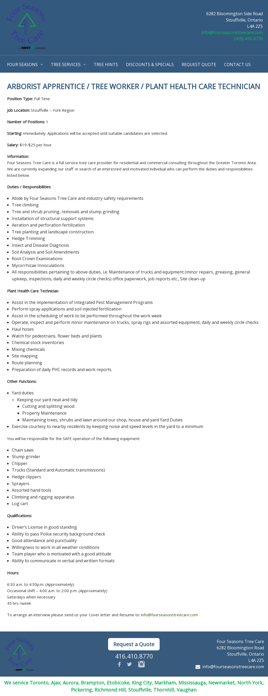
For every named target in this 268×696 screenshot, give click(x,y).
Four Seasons (22, 64)
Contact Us (237, 64)
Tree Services (66, 64)
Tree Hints (106, 64)
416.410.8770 (134, 656)
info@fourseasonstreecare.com (232, 32)
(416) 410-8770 (248, 39)
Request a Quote (133, 644)
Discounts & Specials (150, 64)
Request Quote (199, 64)
